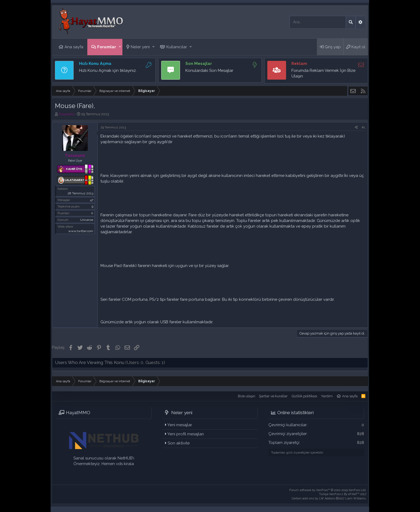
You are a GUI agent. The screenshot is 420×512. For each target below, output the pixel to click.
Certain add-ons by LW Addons (329, 498)
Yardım (327, 396)
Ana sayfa (74, 46)
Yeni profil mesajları (185, 434)
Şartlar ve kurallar (273, 396)
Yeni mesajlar (179, 424)
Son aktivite (179, 443)
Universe (86, 220)
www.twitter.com (80, 231)
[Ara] (318, 22)
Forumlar (106, 46)
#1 (363, 127)
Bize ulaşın (246, 396)
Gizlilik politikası (304, 396)
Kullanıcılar (176, 46)
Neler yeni (140, 46)
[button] (119, 47)
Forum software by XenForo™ (327, 490)
